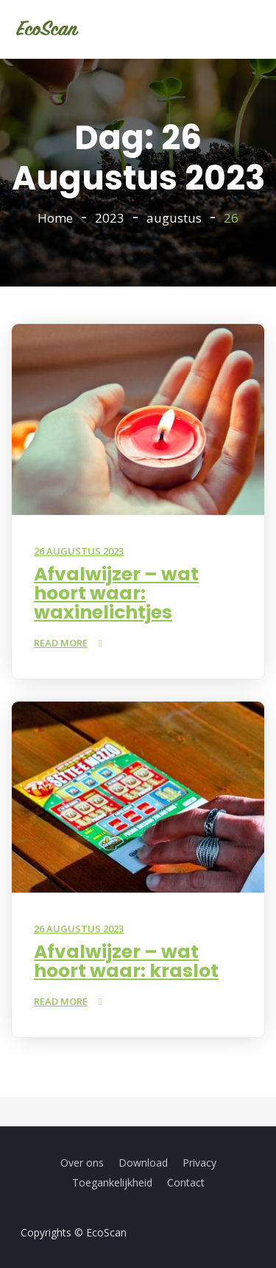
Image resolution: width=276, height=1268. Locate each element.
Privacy (199, 1163)
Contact (186, 1182)
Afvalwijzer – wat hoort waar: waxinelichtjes (116, 593)
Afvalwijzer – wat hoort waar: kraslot (126, 961)
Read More (61, 642)
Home (55, 217)
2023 (109, 217)
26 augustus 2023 (79, 551)
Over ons (82, 1163)
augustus (174, 217)
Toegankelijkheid (112, 1182)
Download (143, 1163)
